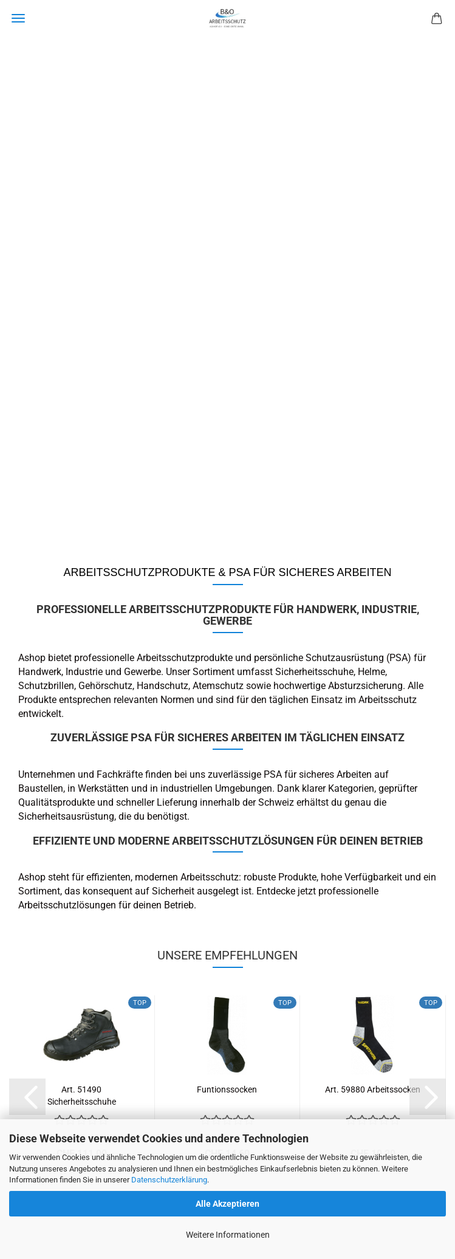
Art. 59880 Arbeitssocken (372, 1089)
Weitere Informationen (228, 1235)
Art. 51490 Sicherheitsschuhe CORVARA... (81, 1095)
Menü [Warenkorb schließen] (18, 18)
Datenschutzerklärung (169, 1179)
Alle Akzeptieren (227, 1204)
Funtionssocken (227, 1089)
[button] (27, 1097)
